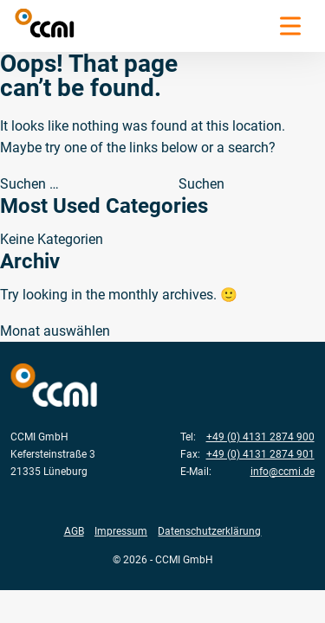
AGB (74, 530)
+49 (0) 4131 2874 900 (260, 436)
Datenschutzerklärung (209, 530)
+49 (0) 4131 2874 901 (260, 453)
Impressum (120, 530)
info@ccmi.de (282, 471)
